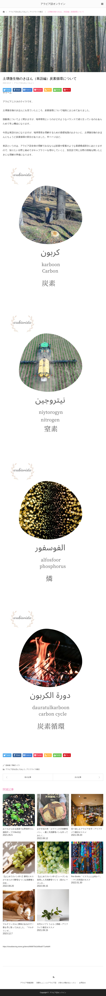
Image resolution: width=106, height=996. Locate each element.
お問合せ (82, 983)
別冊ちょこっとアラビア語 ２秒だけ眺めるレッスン (56, 983)
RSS (53, 977)
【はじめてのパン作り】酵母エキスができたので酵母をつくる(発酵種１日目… (18, 879)
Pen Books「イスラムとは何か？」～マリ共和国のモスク (86, 878)
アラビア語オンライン (53, 3)
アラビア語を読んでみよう (19, 12)
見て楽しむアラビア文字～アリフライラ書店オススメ (86, 830)
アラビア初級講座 (27, 983)
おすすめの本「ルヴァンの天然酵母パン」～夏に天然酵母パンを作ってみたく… (52, 832)
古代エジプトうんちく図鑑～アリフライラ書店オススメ (52, 925)
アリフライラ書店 (36, 12)
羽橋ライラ (15, 765)
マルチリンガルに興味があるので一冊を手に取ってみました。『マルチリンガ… (18, 927)
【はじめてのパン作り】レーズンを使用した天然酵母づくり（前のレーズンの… (52, 879)
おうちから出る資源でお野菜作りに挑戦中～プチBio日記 (18, 830)
